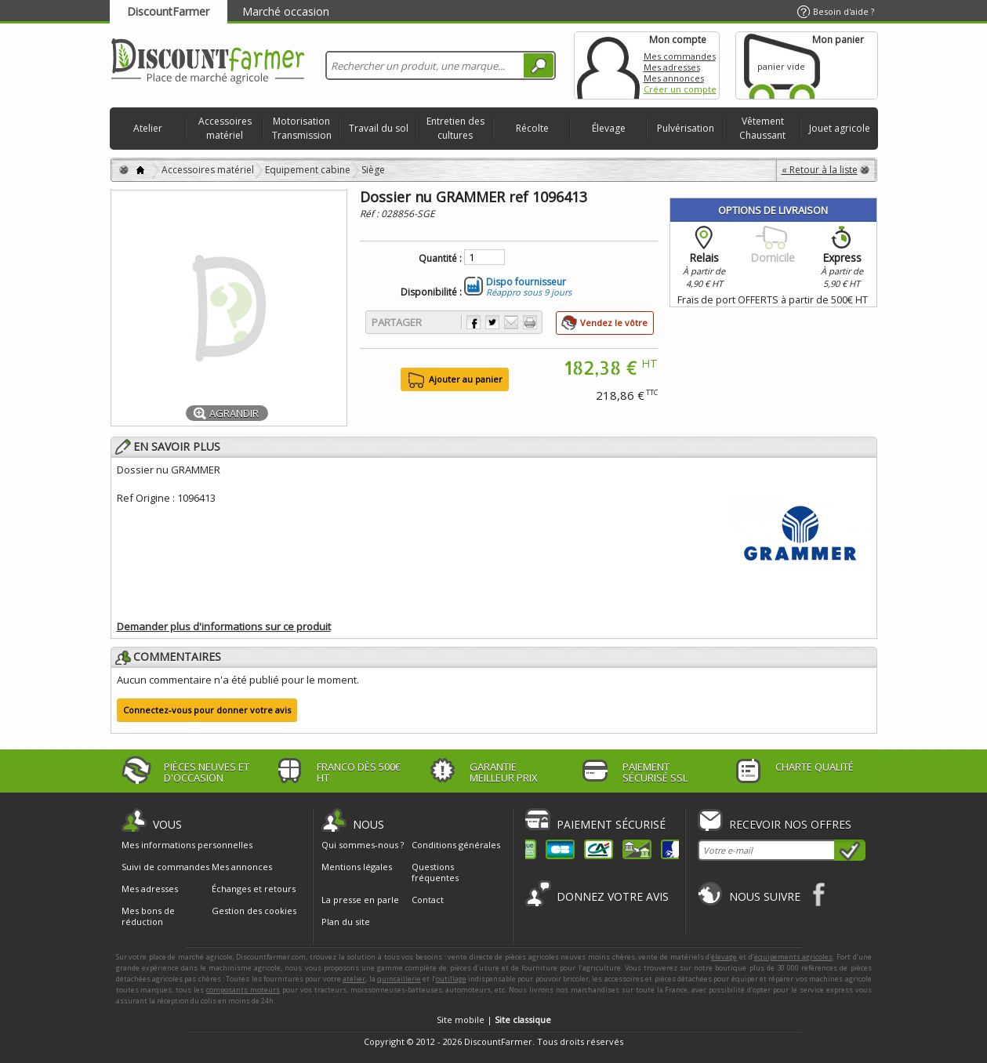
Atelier (147, 128)
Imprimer (530, 322)
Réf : (370, 213)
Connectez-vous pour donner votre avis (207, 710)
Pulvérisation (685, 128)
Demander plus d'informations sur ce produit (224, 626)
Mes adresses (672, 67)
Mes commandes (680, 56)
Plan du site (345, 921)
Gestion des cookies (254, 910)
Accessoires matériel (225, 128)
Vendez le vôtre (614, 322)
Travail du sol (378, 128)
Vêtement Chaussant (762, 128)
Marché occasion (285, 11)
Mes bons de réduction (148, 916)
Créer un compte (680, 89)
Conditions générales (456, 845)
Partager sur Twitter (492, 322)
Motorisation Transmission (302, 128)
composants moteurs (243, 990)
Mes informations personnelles (187, 845)
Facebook (819, 894)
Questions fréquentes (435, 872)
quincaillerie (399, 979)
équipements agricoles (793, 957)
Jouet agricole (839, 128)
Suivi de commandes (165, 867)
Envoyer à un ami (511, 322)
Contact (428, 899)
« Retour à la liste (820, 169)
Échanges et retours (254, 888)
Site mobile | (494, 1019)
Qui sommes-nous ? (362, 845)
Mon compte (608, 65)
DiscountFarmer (168, 11)
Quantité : (440, 258)
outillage (451, 979)
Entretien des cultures (455, 128)
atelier (354, 979)
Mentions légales (356, 867)
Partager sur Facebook (473, 322)
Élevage (609, 128)
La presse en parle (360, 899)
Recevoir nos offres (790, 824)
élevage (724, 957)
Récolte (532, 128)
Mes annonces (674, 78)
